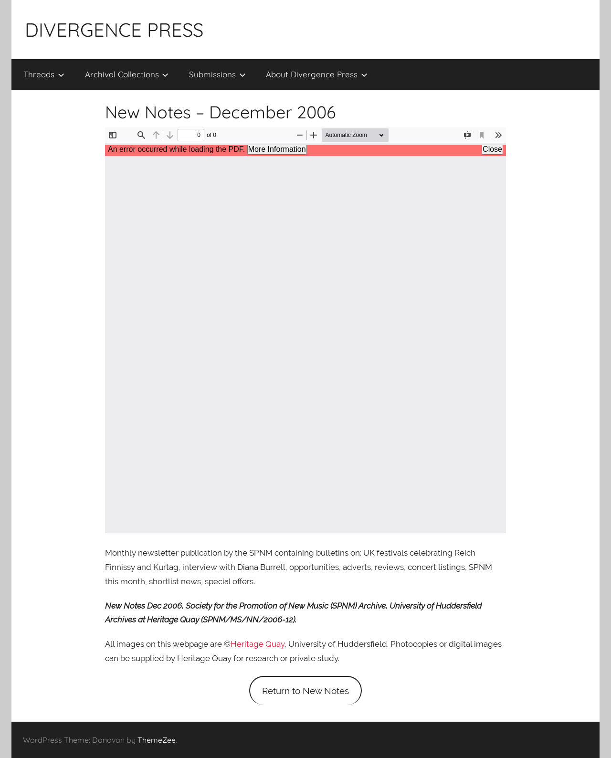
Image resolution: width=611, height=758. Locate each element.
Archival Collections (127, 74)
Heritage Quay (257, 644)
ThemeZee (156, 740)
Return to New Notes (305, 690)
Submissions (217, 74)
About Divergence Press (317, 74)
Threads (43, 74)
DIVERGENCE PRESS (114, 30)
